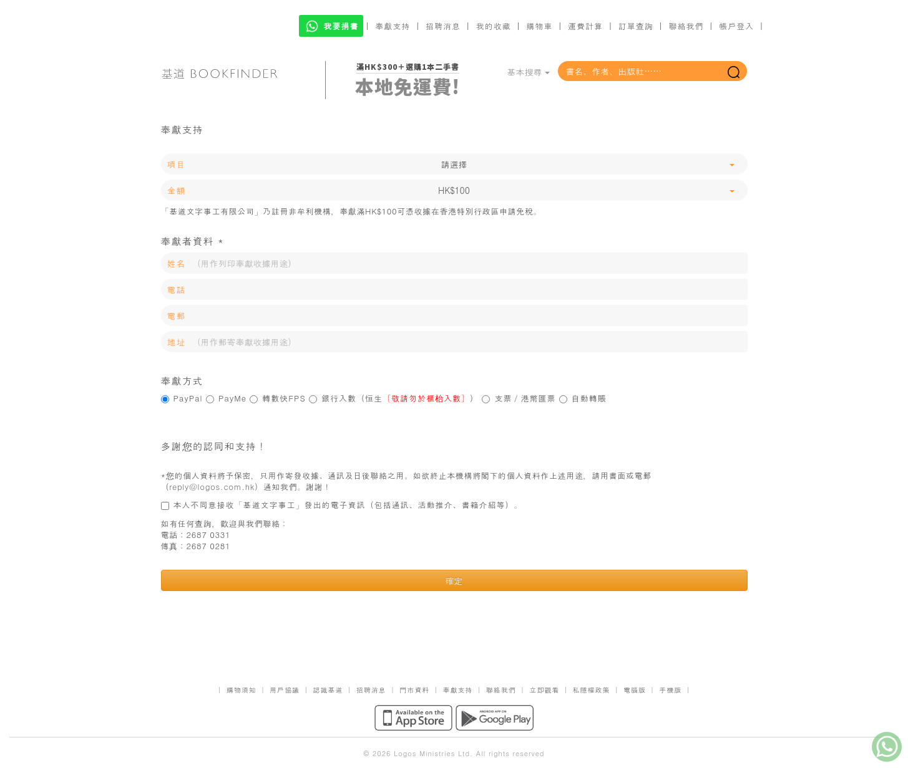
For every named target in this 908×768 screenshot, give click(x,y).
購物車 (539, 26)
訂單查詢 (635, 26)
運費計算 (585, 26)
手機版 (670, 689)
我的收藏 (493, 26)
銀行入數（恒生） (394, 398)
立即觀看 (544, 689)
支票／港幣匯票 (518, 398)
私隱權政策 (591, 689)
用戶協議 (285, 689)
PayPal (182, 398)
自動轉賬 (583, 398)
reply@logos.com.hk (212, 486)
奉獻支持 (392, 26)
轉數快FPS (277, 398)
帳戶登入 (736, 26)
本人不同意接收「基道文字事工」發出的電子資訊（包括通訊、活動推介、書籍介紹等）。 (342, 505)
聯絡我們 (685, 26)
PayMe (226, 398)
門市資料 (414, 689)
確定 (454, 580)
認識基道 (328, 689)
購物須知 (241, 689)
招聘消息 (443, 26)
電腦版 (634, 689)
